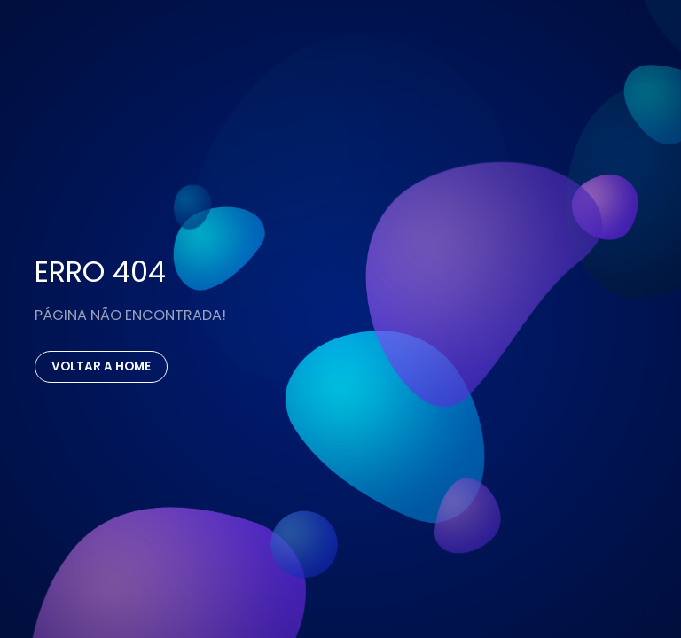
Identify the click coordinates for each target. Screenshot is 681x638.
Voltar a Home (101, 366)
